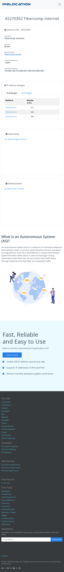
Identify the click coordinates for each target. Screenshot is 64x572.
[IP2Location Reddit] (8, 568)
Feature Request (7, 426)
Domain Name (9, 52)
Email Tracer (5, 506)
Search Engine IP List (8, 497)
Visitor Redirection (7, 500)
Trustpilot (4, 556)
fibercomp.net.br (12, 54)
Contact (4, 432)
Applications (5, 491)
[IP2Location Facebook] (2, 568)
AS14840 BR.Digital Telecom (16, 139)
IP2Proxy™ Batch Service (10, 471)
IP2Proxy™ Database (8, 449)
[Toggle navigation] (60, 4)
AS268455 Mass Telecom (14, 189)
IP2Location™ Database (9, 446)
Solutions (4, 408)
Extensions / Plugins (8, 512)
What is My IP (6, 524)
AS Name (7, 36)
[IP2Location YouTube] (14, 568)
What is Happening (8, 438)
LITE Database (6, 452)
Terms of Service (43, 562)
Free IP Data (5, 483)
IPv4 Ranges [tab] (11, 93)
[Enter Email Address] (26, 539)
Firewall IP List (6, 494)
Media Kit (4, 417)
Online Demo (6, 405)
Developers (5, 411)
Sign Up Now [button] (12, 355)
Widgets (4, 515)
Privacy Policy (55, 562)
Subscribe (56, 539)
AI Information (6, 435)
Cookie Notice (6, 564)
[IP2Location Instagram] (16, 568)
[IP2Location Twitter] (5, 568)
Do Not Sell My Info (8, 429)
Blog (2, 414)
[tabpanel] (32, 109)
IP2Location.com (17, 562)
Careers (4, 423)
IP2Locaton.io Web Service (10, 465)
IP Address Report (7, 518)
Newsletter (5, 420)
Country (7, 44)
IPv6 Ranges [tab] (26, 93)
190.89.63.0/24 (10, 116)
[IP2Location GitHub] (11, 568)
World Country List (7, 521)
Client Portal (5, 402)
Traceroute (5, 503)
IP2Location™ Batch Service (11, 468)
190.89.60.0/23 (10, 107)
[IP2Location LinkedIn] (19, 568)
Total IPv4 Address (11, 60)
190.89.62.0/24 (10, 112)
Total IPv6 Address (11, 68)
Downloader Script (8, 509)
